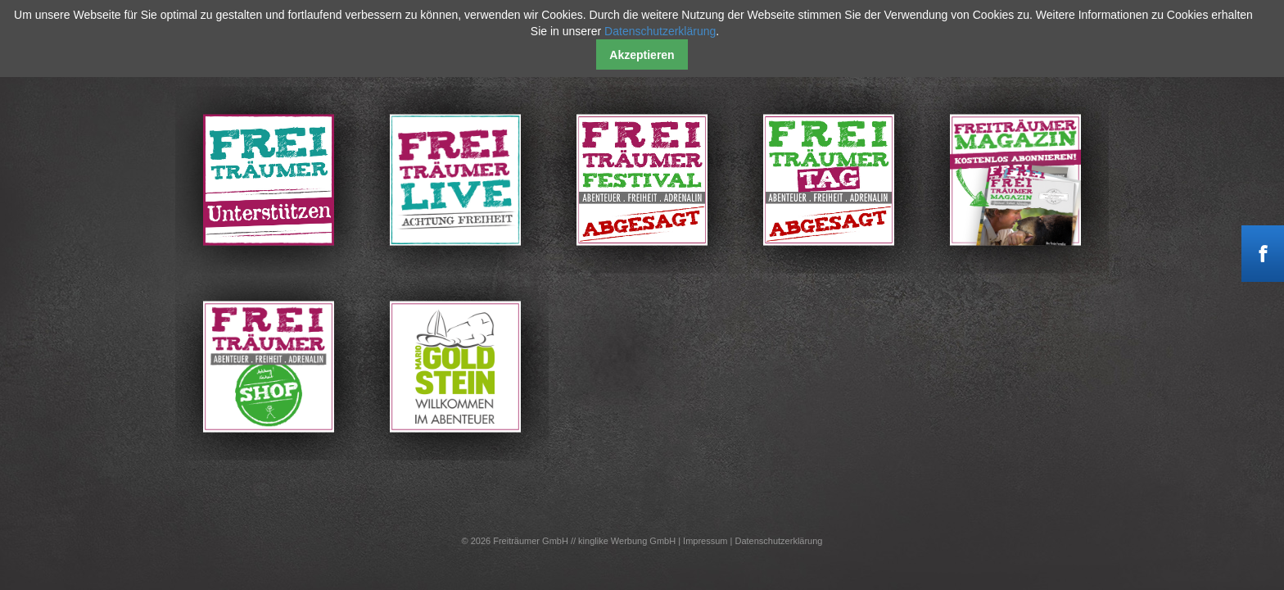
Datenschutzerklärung (778, 541)
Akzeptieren (641, 54)
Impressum (705, 541)
